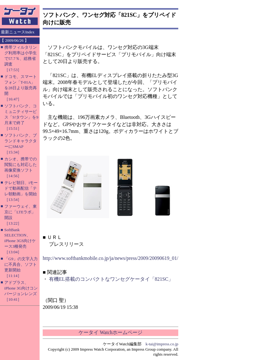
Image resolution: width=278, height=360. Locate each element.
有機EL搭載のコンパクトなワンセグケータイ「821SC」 (111, 279)
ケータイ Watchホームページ (110, 332)
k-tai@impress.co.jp (162, 344)
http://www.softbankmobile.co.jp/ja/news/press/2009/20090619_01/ (110, 258)
